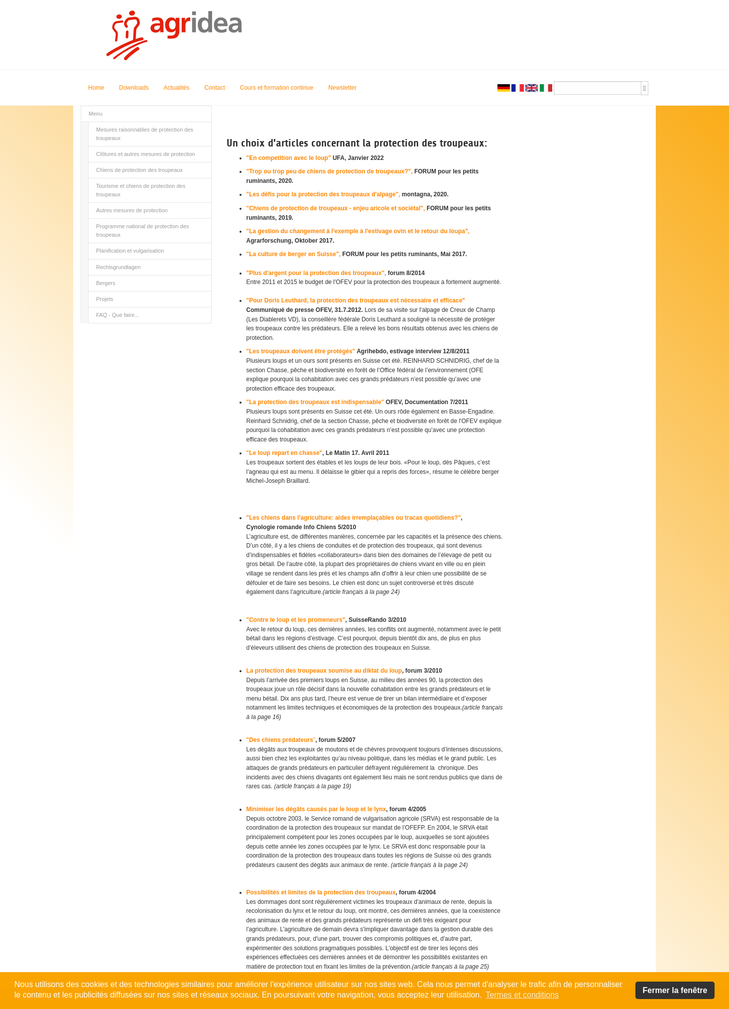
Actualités (176, 87)
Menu (96, 114)
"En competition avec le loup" (288, 157)
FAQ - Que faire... (117, 315)
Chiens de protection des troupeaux (139, 170)
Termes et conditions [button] (522, 995)
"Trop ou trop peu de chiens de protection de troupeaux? (327, 171)
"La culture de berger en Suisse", (294, 254)
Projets (104, 299)
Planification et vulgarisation (130, 251)
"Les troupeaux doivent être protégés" (301, 351)
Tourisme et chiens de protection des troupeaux (140, 190)
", (410, 171)
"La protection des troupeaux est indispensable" (315, 402)
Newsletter (342, 87)
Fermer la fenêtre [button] (675, 990)
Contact (214, 87)
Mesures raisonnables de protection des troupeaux (144, 134)
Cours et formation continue (276, 87)
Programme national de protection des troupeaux (142, 230)
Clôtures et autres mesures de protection (145, 154)
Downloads (133, 87)
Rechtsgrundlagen (118, 267)
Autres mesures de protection (132, 210)
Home (96, 87)
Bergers (106, 283)
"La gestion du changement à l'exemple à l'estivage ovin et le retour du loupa (356, 231)
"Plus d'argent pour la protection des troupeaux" (315, 273)
